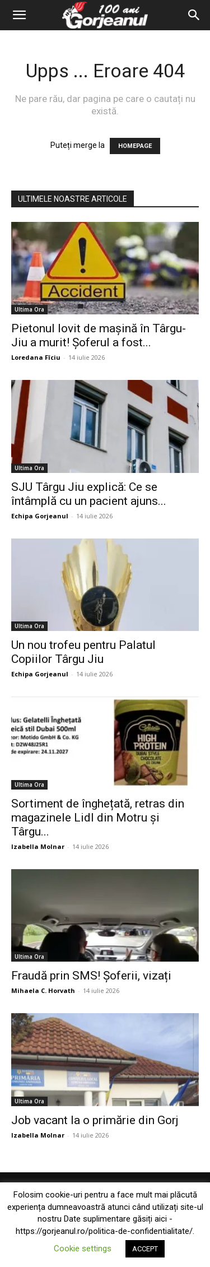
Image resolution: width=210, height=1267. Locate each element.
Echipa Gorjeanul (39, 516)
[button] (19, 15)
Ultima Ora (29, 309)
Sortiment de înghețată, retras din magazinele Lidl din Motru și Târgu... (97, 817)
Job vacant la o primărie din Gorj (95, 1120)
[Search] (194, 15)
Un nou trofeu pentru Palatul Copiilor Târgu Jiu (83, 652)
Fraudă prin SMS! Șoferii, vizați (91, 975)
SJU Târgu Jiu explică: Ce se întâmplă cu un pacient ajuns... (88, 494)
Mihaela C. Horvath (43, 990)
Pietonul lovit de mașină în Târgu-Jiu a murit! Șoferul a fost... (98, 335)
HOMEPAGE (135, 146)
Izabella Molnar (37, 846)
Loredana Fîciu (35, 357)
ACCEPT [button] (145, 1249)
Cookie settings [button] (82, 1248)
